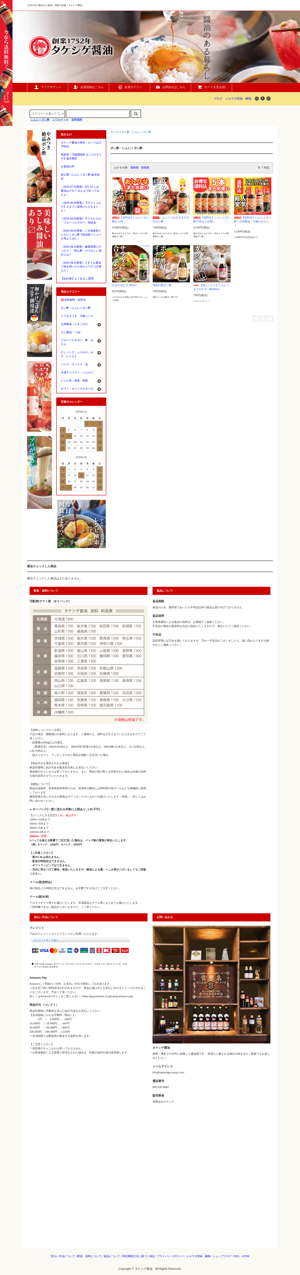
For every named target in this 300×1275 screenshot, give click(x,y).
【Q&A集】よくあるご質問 (77, 278)
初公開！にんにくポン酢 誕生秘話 (80, 176)
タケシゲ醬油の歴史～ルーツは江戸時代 (81, 144)
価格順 (134, 167)
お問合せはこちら (170, 87)
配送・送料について (89, 1256)
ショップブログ (222, 1256)
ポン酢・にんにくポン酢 (136, 132)
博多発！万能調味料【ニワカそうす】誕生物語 (81, 156)
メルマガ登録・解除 (238, 98)
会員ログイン (129, 87)
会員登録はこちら (88, 87)
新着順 (145, 167)
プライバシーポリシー (170, 1256)
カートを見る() (211, 87)
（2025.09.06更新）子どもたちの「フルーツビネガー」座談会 (81, 220)
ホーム (114, 132)
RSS (236, 1256)
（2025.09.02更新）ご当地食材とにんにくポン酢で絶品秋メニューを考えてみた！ (81, 234)
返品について (112, 1256)
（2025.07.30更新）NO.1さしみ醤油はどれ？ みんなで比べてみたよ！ (80, 190)
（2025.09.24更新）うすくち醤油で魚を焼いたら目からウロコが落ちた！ (81, 266)
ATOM (245, 1256)
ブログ (218, 98)
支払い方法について (63, 1256)
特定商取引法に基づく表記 (138, 1256)
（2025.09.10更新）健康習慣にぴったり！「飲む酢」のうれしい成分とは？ (81, 250)
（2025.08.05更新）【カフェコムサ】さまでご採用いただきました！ (81, 206)
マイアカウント (47, 87)
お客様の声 (67, 166)
